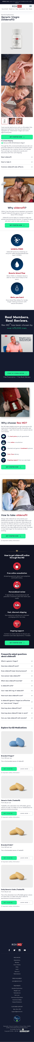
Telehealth (5, 1026)
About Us (17, 971)
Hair (27, 9)
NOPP (28, 1026)
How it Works (17, 965)
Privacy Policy (23, 1026)
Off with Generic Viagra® (13, 143)
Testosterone (22, 9)
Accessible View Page (15, 1029)
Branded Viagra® (7, 756)
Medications (17, 960)
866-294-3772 (17, 1009)
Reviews (17, 962)
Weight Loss (12, 9)
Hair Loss (17, 995)
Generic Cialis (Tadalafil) (10, 800)
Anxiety (30, 9)
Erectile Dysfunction (17, 988)
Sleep (17, 9)
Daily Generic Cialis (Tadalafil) (12, 890)
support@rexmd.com (17, 1011)
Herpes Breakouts (17, 1002)
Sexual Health (5, 9)
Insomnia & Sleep (17, 1000)
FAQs (17, 967)
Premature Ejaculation (17, 997)
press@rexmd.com (17, 981)
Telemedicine (17, 974)
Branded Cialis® (7, 845)
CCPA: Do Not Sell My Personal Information (16, 1028)
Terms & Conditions (14, 1026)
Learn (17, 969)
